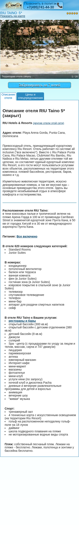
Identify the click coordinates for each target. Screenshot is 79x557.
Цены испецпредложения (30, 96)
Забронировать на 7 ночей (39, 85)
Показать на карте (12, 16)
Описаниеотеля (8, 96)
